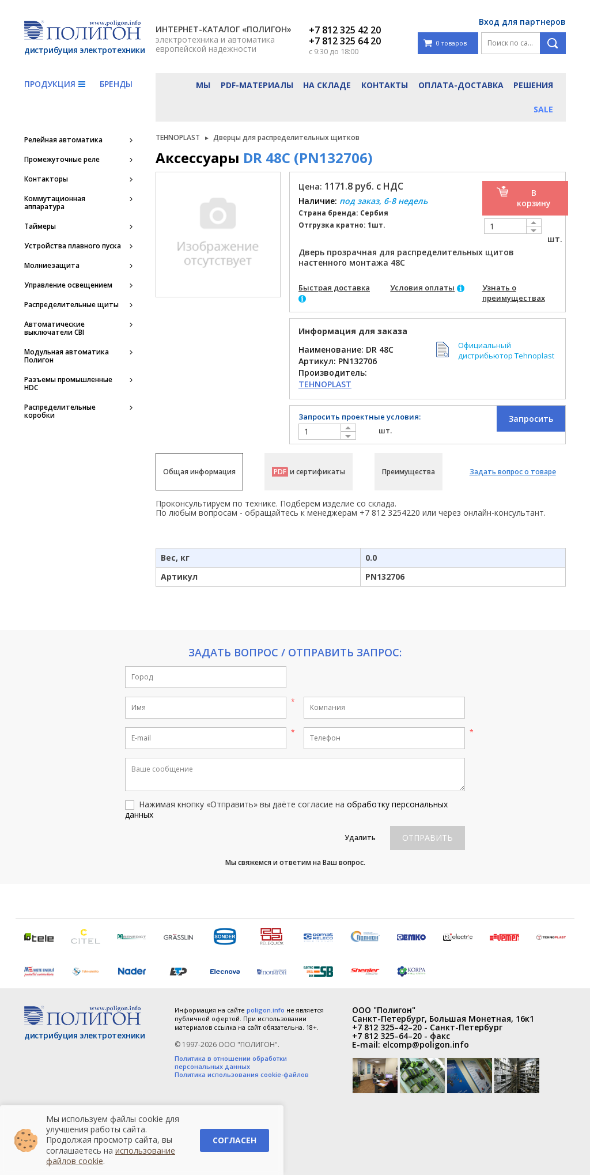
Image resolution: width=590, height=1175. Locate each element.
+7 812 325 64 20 (345, 41)
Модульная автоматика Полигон (66, 356)
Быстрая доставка (334, 287)
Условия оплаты (422, 287)
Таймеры (40, 226)
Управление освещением (68, 285)
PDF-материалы (257, 85)
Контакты (384, 85)
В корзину (534, 198)
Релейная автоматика (63, 140)
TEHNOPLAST (178, 137)
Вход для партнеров (522, 21)
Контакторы (46, 179)
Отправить (427, 837)
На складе (327, 85)
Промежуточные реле (62, 160)
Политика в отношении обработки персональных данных (231, 1063)
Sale (543, 109)
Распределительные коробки (60, 411)
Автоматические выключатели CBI (54, 328)
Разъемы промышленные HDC (68, 384)
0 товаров (445, 43)
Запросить (531, 418)
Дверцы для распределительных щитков (286, 137)
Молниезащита (52, 266)
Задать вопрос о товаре (513, 472)
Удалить (360, 837)
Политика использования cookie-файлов (242, 1075)
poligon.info (266, 1010)
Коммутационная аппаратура (54, 203)
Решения (533, 85)
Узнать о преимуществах (513, 292)
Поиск (553, 43)
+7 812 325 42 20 (345, 30)
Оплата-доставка (461, 85)
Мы (203, 85)
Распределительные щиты (71, 305)
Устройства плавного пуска (72, 246)
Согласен (234, 1140)
